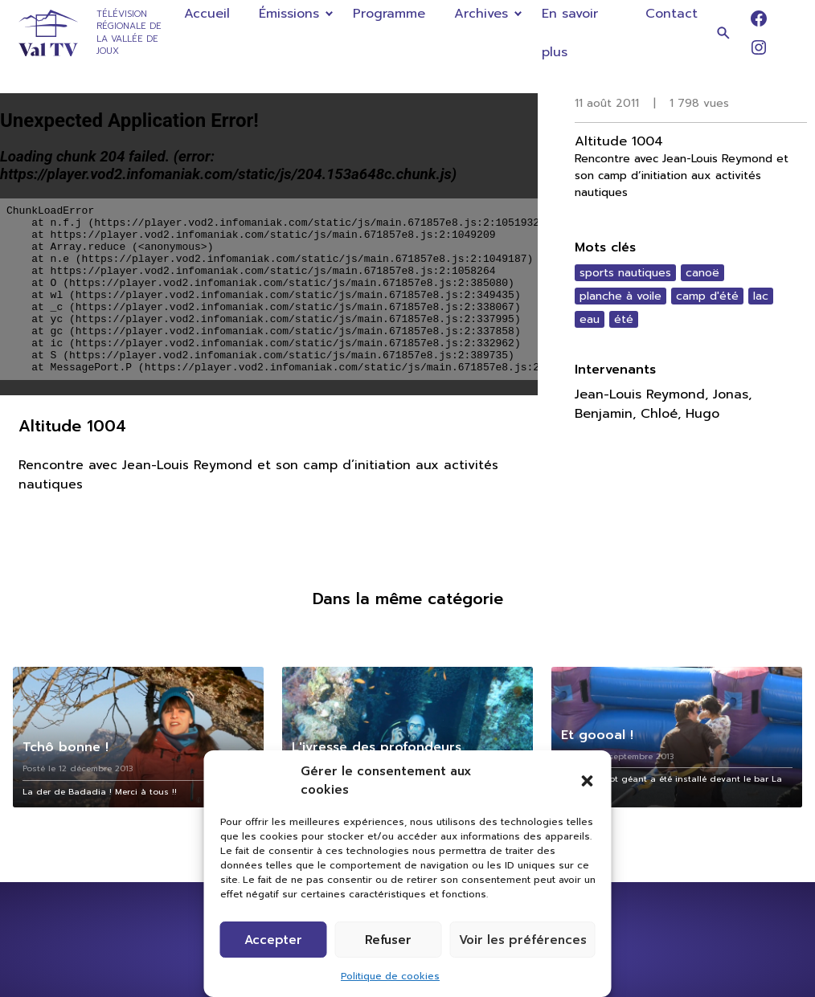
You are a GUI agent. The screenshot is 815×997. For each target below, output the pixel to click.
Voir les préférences (523, 940)
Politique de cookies (390, 976)
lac (760, 296)
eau (590, 319)
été (623, 319)
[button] (588, 781)
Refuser (388, 940)
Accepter (273, 940)
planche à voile (620, 296)
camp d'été (707, 296)
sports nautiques (625, 272)
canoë (702, 272)
